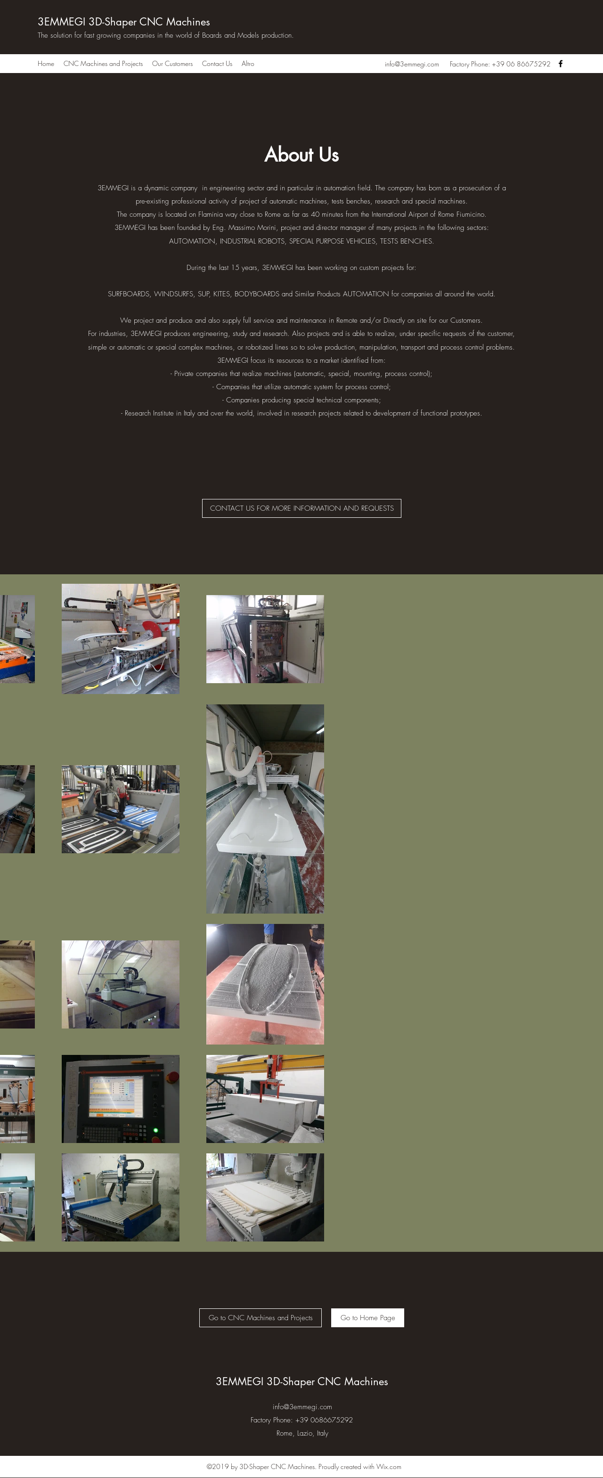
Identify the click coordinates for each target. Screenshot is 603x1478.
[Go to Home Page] (367, 1317)
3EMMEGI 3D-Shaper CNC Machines (125, 21)
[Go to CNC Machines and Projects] (260, 1317)
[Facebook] (560, 63)
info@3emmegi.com (412, 63)
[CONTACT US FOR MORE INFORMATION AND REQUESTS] (301, 508)
